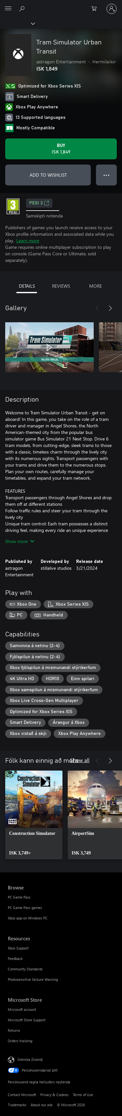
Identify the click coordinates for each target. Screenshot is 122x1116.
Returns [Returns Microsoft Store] (14, 1030)
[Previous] (97, 308)
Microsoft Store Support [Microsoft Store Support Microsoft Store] (27, 1020)
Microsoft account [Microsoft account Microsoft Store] (22, 1009)
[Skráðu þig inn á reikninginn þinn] (111, 9)
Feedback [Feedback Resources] (15, 958)
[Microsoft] (61, 5)
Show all (79, 760)
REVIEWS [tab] (61, 286)
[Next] (110, 308)
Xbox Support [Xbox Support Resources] (18, 948)
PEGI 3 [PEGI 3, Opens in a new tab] (39, 203)
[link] (33, 815)
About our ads (42, 1105)
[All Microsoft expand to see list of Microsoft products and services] (8, 9)
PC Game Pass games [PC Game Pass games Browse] (25, 907)
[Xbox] (17, 23)
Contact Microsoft (22, 1094)
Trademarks (17, 1105)
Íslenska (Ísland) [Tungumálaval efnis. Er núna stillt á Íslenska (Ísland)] (30, 1059)
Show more (19, 541)
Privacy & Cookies (54, 1094)
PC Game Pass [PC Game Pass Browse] (19, 897)
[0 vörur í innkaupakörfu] (96, 9)
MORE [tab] (95, 286)
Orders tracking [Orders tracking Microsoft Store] (20, 1041)
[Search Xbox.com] (22, 8)
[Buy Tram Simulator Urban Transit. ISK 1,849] (61, 148)
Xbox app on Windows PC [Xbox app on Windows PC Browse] (27, 918)
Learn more (27, 240)
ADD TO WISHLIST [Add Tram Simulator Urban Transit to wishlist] (48, 175)
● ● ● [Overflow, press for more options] (106, 175)
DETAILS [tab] (27, 286)
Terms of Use (83, 1094)
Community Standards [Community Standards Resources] (25, 969)
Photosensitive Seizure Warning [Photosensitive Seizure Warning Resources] (33, 979)
